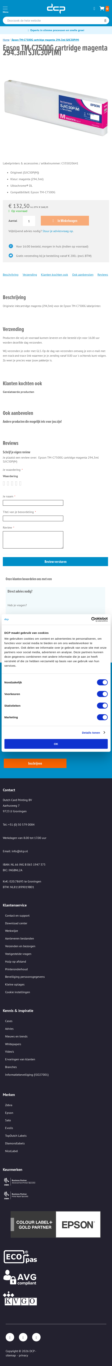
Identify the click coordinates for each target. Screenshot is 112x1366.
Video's (9, 1051)
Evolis (9, 1128)
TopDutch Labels (16, 1135)
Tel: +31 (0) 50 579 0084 (19, 824)
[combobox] (56, 20)
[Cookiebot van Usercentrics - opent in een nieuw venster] (91, 619)
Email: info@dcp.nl (15, 851)
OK (56, 743)
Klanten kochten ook (54, 274)
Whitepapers (13, 1044)
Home (6, 39)
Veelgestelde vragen (18, 954)
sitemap (11, 1355)
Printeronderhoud (16, 969)
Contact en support (17, 915)
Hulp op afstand (15, 961)
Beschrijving (11, 274)
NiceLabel (11, 1151)
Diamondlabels (15, 1143)
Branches (11, 1067)
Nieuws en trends (16, 1036)
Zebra (8, 1105)
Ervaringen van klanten (20, 1059)
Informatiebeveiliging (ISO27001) (27, 1074)
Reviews (102, 274)
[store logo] (56, 8)
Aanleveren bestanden (19, 938)
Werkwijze (11, 931)
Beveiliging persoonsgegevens (25, 977)
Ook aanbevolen (82, 274)
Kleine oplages (15, 984)
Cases (8, 1021)
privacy (23, 1355)
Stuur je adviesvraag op (57, 231)
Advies (9, 1029)
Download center (16, 923)
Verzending (30, 274)
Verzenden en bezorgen (20, 946)
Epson (9, 1113)
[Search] (105, 21)
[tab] (55, 292)
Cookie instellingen (17, 992)
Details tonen (91, 732)
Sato (8, 1120)
